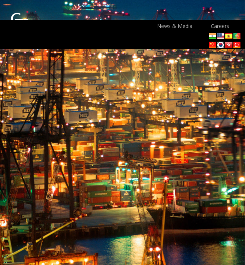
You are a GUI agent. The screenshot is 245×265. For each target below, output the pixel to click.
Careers (220, 25)
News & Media (174, 25)
